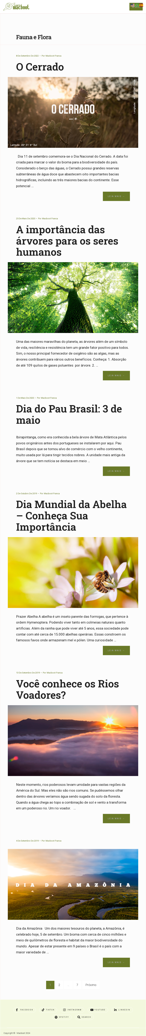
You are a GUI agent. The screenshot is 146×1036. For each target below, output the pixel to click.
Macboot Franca (53, 56)
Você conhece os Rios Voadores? (67, 689)
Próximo (90, 985)
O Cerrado (40, 66)
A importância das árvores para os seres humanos (67, 240)
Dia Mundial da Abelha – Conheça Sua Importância (71, 515)
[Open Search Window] (84, 1017)
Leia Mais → (116, 196)
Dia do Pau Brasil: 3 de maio (69, 414)
